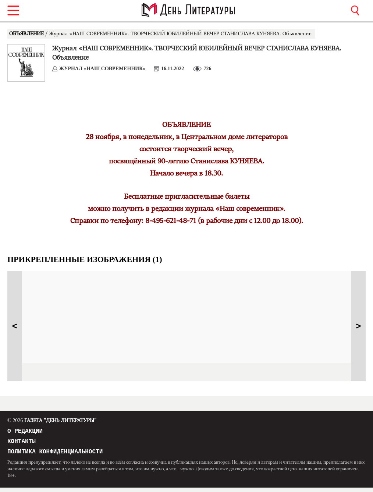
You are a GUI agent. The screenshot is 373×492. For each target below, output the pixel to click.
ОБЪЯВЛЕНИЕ (27, 34)
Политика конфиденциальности (55, 456)
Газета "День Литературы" (51, 421)
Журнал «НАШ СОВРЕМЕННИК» (102, 68)
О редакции (25, 432)
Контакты (21, 444)
